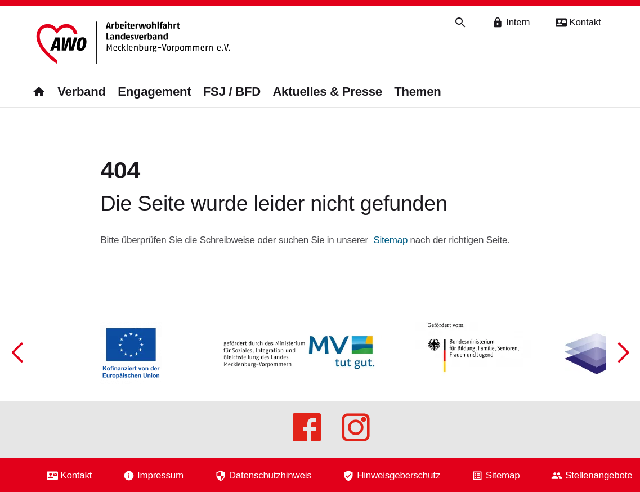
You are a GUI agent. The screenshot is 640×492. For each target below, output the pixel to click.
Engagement (154, 92)
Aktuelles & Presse (327, 92)
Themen (417, 92)
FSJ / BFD (232, 92)
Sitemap (390, 237)
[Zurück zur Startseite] (133, 44)
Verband (81, 92)
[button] (623, 396)
